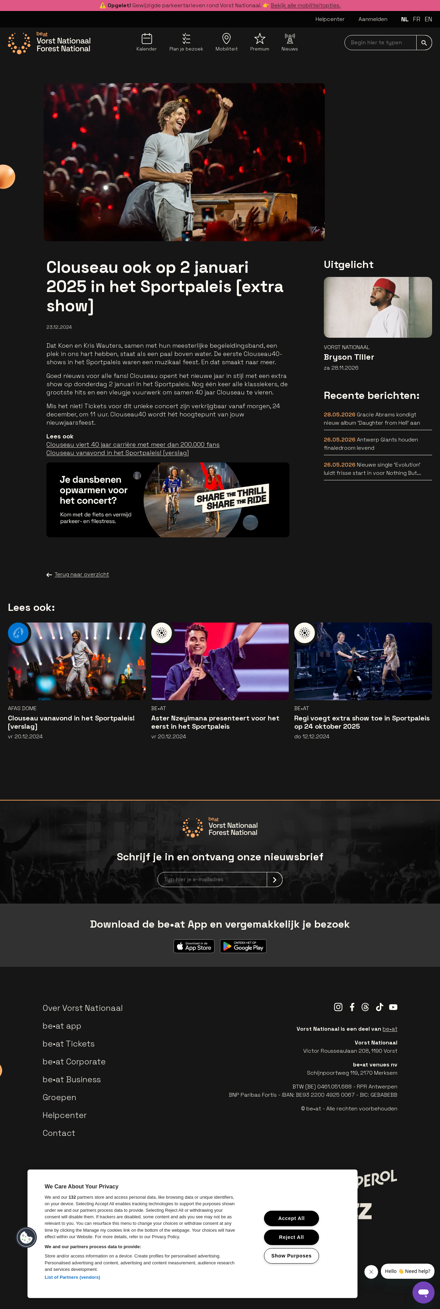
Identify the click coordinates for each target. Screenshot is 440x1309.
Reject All (291, 1237)
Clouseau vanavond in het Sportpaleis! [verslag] (117, 453)
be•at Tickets (69, 1043)
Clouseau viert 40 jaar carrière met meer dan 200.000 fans (133, 444)
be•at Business (72, 1079)
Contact (59, 1133)
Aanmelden (373, 19)
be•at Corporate (74, 1061)
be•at (390, 1028)
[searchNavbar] (388, 42)
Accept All (291, 1218)
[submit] (424, 42)
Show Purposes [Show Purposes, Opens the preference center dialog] (291, 1255)
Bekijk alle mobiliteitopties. (306, 5)
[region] (193, 1234)
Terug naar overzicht (77, 574)
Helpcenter (330, 19)
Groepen (59, 1097)
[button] (26, 1238)
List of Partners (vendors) (72, 1277)
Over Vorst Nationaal (83, 1008)
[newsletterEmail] (220, 879)
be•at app (62, 1025)
